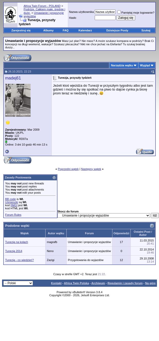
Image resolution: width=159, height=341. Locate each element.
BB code (10, 199)
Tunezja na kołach (16, 242)
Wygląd (145, 65)
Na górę (150, 283)
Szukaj (146, 30)
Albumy (48, 30)
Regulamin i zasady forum (125, 283)
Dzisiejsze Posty (117, 30)
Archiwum (98, 283)
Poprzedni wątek (68, 168)
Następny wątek (91, 168)
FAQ (66, 30)
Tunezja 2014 (13, 251)
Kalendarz (85, 30)
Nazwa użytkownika (81, 11)
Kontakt (56, 283)
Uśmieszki (11, 202)
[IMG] (14, 205)
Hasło (72, 17)
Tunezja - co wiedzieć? (19, 260)
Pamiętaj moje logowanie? (135, 12)
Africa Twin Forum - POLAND (42, 5)
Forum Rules (13, 214)
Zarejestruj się (21, 30)
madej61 (13, 78)
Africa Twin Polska (76, 283)
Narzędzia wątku (122, 65)
